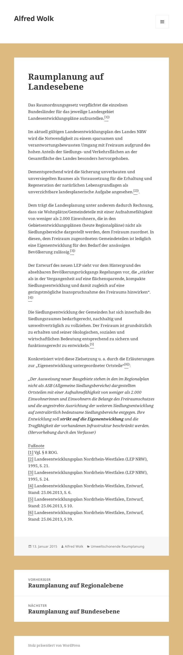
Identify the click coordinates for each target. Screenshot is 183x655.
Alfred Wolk (34, 18)
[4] (30, 485)
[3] (30, 472)
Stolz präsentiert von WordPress (54, 645)
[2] (30, 459)
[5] (30, 499)
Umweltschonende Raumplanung (117, 546)
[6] (30, 512)
